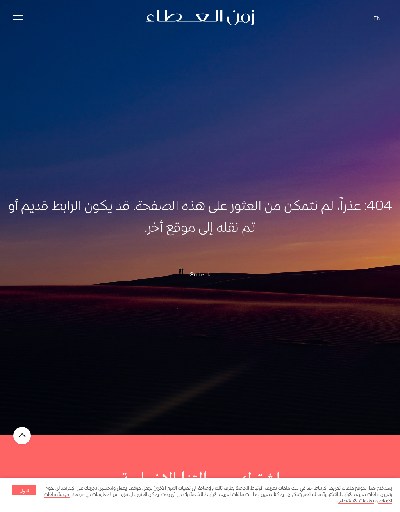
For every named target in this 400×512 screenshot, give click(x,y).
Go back (200, 274)
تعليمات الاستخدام (356, 501)
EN (377, 17)
